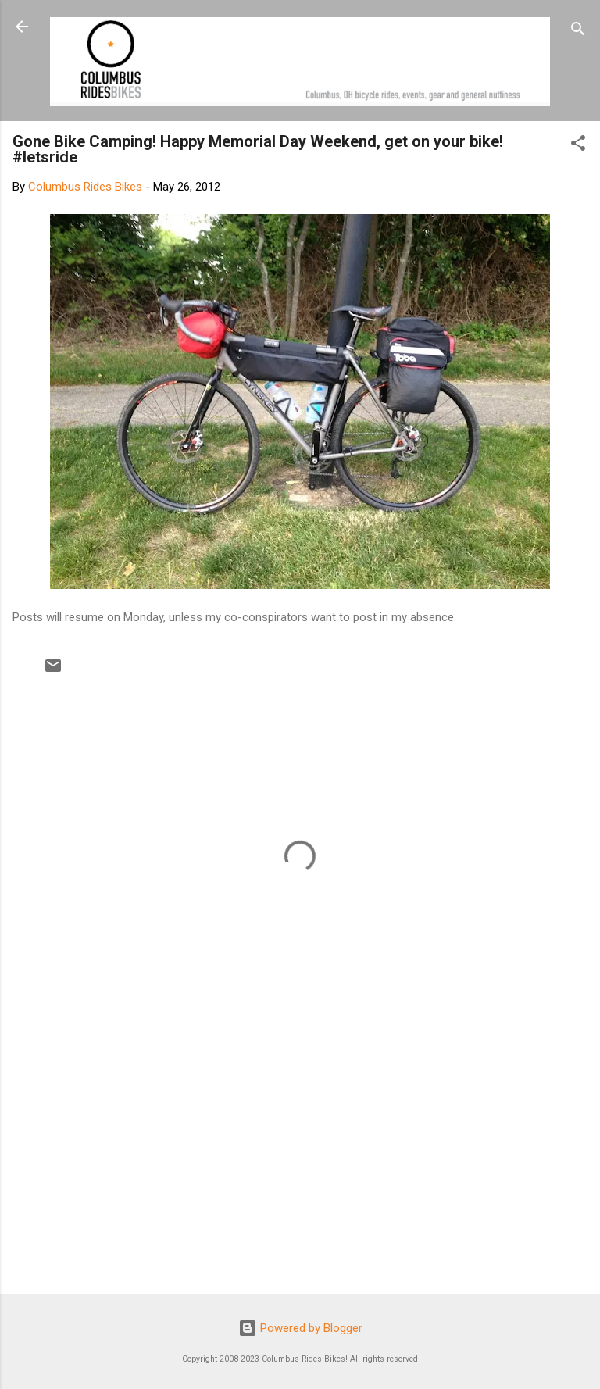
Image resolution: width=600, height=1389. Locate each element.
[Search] (578, 31)
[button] (578, 146)
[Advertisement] (300, 1160)
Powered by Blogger (300, 1328)
